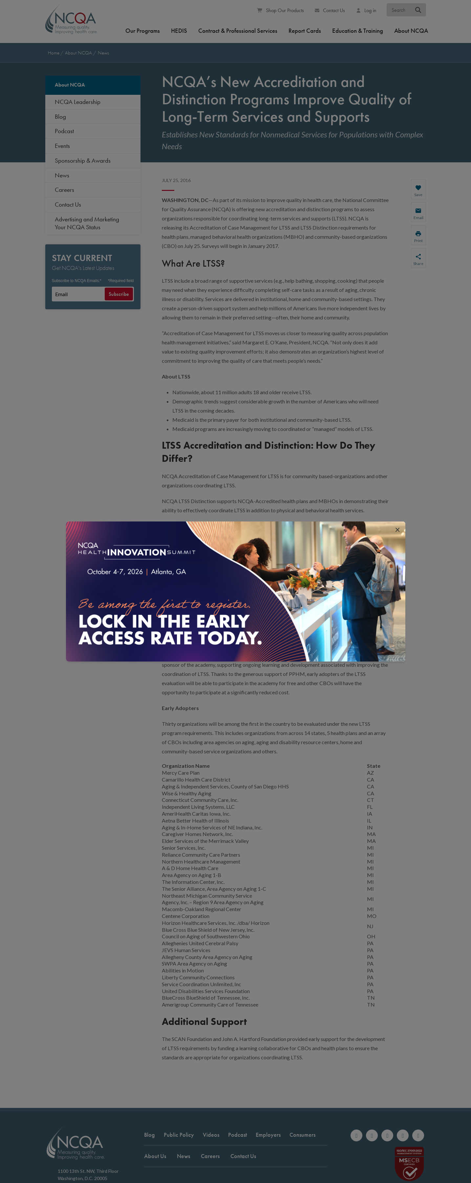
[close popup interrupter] (397, 529)
